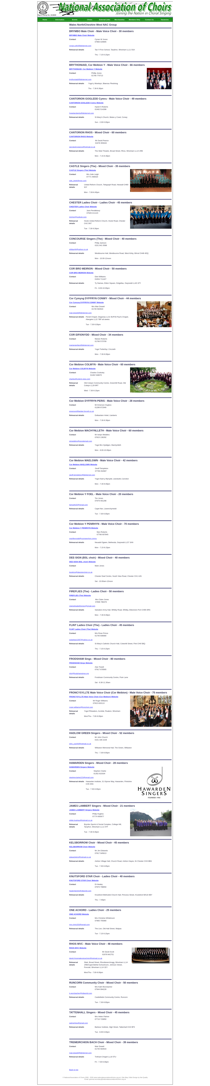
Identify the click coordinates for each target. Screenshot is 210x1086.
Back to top (73, 1070)
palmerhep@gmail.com (78, 1023)
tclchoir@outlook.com (78, 217)
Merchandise (119, 20)
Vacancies (165, 20)
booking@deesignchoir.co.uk (80, 572)
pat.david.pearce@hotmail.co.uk (82, 147)
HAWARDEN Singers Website (81, 767)
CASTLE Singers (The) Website (82, 170)
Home (45, 20)
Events (74, 20)
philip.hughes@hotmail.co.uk (80, 820)
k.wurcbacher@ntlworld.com (80, 993)
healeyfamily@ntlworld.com (80, 891)
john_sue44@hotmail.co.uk (80, 744)
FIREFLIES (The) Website (80, 595)
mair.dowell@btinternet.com (80, 313)
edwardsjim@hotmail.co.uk (80, 857)
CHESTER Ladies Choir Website (83, 207)
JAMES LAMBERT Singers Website (84, 810)
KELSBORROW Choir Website (82, 847)
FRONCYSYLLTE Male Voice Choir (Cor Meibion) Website (93, 697)
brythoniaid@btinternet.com (80, 79)
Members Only (134, 20)
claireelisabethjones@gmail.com (82, 606)
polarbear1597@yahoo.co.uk (81, 640)
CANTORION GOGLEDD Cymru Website (86, 103)
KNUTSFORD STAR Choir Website (84, 880)
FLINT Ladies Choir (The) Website (83, 629)
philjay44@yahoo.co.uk (78, 249)
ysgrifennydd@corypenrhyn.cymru (83, 538)
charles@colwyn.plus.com (79, 379)
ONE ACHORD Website (79, 914)
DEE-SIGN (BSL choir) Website (82, 562)
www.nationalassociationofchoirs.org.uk (107, 1077)
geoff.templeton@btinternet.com (82, 475)
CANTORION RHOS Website (81, 137)
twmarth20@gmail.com (78, 505)
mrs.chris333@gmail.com (79, 925)
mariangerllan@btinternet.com (81, 345)
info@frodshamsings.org (79, 673)
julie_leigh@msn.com (78, 181)
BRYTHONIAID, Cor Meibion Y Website (85, 69)
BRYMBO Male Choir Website (81, 35)
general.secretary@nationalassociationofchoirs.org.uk (107, 1079)
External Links (104, 20)
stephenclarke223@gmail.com (81, 777)
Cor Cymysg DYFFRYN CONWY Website (86, 302)
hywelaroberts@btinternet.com (81, 113)
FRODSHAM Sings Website (81, 663)
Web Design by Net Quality (138, 1077)
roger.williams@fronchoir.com (81, 707)
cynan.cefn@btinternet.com (80, 46)
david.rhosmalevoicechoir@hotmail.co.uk (85, 958)
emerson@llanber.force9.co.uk (81, 411)
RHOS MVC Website (77, 948)
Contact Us (149, 20)
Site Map (125, 1077)
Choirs (89, 20)
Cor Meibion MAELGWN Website (83, 464)
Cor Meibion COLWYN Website (82, 369)
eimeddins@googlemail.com (80, 441)
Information (59, 20)
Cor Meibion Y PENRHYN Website (83, 528)
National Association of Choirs (74, 1077)
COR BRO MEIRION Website (81, 273)
